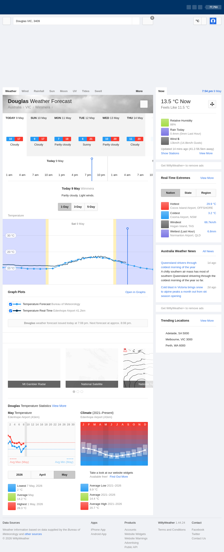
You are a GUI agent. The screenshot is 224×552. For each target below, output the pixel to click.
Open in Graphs (135, 292)
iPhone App (98, 529)
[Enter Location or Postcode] (76, 21)
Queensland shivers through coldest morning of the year (188, 272)
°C (197, 21)
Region (206, 192)
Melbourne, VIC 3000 (179, 339)
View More (206, 153)
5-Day (91, 206)
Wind (25, 91)
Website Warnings (135, 538)
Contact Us (199, 538)
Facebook (198, 529)
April (42, 474)
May (64, 474)
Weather (10, 91)
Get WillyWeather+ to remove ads (182, 165)
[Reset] (128, 21)
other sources (33, 534)
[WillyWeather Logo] (23, 7)
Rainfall (39, 91)
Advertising (131, 542)
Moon (64, 91)
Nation (170, 192)
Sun (52, 91)
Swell (98, 91)
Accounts (130, 529)
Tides (85, 91)
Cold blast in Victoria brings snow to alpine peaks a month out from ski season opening (188, 291)
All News (208, 251)
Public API (130, 547)
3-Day (78, 206)
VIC (28, 107)
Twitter (196, 534)
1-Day (64, 206)
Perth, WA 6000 (176, 345)
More (139, 91)
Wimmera (42, 107)
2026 (19, 474)
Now (161, 91)
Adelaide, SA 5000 (177, 333)
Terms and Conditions (172, 529)
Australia (14, 107)
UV (75, 91)
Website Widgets (135, 534)
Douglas (55, 107)
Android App (99, 534)
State (188, 192)
